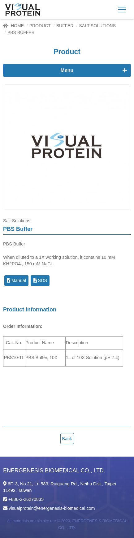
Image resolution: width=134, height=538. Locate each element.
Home (17, 25)
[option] (67, 147)
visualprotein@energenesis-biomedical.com (52, 508)
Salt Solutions (97, 25)
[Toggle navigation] (122, 9)
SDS (40, 280)
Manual (16, 280)
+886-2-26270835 (26, 499)
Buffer (65, 25)
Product (40, 25)
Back (67, 438)
